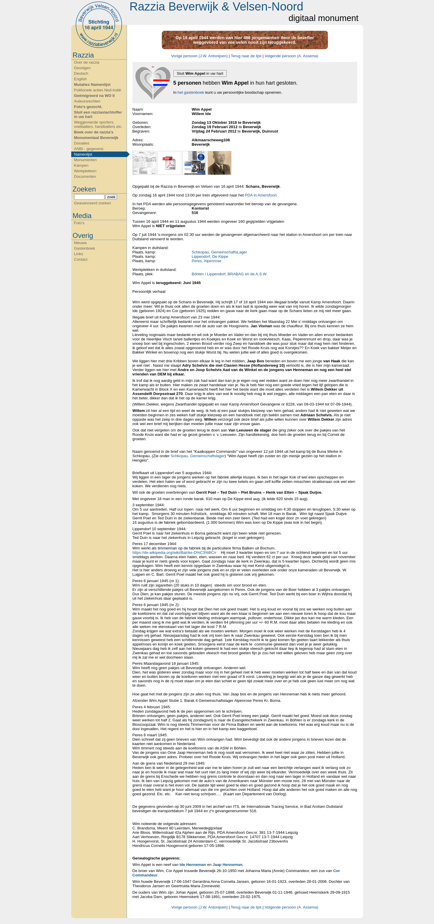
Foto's (79, 223)
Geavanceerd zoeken (92, 203)
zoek (111, 197)
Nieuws (80, 243)
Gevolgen (82, 68)
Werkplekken (85, 171)
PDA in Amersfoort (261, 195)
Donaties (82, 143)
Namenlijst (83, 154)
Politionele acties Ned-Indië (97, 90)
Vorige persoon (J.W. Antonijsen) (199, 56)
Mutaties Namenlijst (92, 84)
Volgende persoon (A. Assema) (291, 56)
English (80, 79)
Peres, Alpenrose (207, 261)
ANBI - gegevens (89, 149)
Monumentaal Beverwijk (96, 137)
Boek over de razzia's (94, 132)
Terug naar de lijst (246, 56)
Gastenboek (84, 248)
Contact (81, 259)
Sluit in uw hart (200, 73)
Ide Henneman (192, 864)
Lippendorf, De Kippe (210, 256)
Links (78, 254)
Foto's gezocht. (88, 107)
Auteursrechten (87, 101)
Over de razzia (87, 62)
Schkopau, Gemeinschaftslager (197, 456)
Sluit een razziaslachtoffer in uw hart (98, 114)
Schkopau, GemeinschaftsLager (219, 252)
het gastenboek (190, 92)
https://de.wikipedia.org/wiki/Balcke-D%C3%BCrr (175, 552)
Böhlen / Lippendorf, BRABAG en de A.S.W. (229, 274)
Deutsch (81, 73)
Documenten (85, 176)
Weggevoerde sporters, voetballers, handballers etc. (98, 124)
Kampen (81, 165)
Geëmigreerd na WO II (94, 95)
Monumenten (85, 160)
